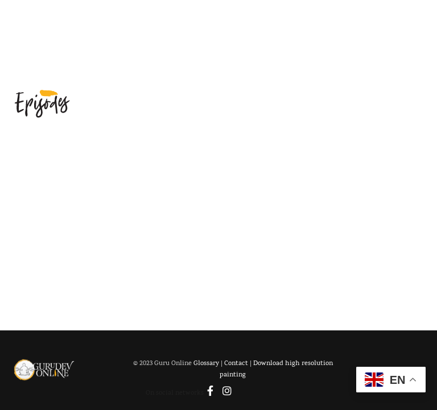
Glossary (208, 364)
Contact (238, 364)
